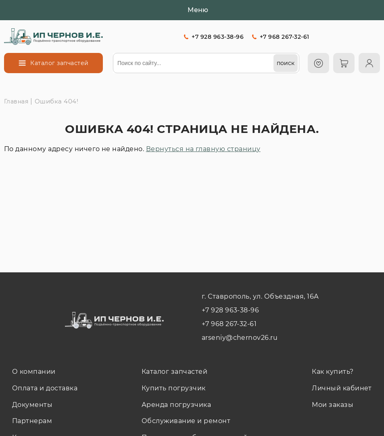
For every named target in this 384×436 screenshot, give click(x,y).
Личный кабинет (342, 388)
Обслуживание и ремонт (186, 421)
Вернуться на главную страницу (203, 149)
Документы (32, 405)
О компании (34, 371)
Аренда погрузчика (176, 405)
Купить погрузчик (174, 388)
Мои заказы (332, 405)
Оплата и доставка (44, 388)
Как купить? (332, 371)
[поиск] (285, 63)
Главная (16, 101)
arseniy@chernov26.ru (240, 337)
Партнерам (32, 421)
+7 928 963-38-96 (218, 36)
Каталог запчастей (174, 371)
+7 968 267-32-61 (284, 36)
